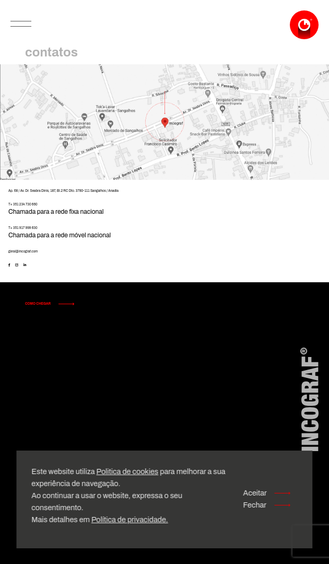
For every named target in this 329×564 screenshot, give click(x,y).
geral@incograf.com (23, 251)
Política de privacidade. (129, 519)
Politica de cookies (127, 471)
